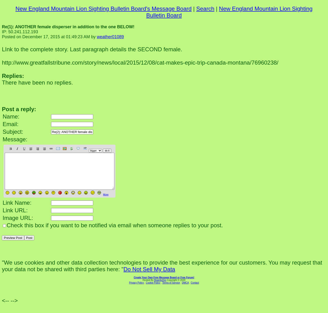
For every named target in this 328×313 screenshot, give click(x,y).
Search (205, 8)
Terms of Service (171, 290)
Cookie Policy (153, 290)
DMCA (185, 290)
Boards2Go (160, 287)
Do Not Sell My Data (149, 276)
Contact (195, 290)
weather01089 (110, 36)
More (106, 201)
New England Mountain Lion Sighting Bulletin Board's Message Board (103, 8)
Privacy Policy (136, 290)
